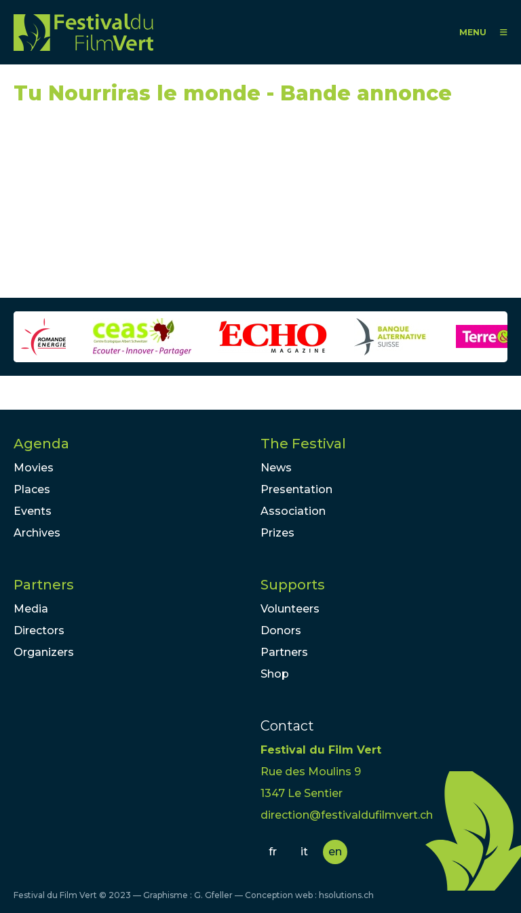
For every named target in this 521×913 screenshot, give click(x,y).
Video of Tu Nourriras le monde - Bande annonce (136, 207)
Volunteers (290, 608)
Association (293, 511)
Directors (39, 630)
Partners (44, 585)
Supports (292, 585)
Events (33, 511)
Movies (34, 467)
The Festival (303, 443)
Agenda (41, 443)
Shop (274, 673)
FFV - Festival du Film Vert (83, 32)
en (335, 851)
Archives (37, 532)
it (304, 851)
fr (273, 851)
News (276, 467)
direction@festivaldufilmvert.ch (346, 815)
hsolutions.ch (346, 895)
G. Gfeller (213, 895)
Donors (280, 630)
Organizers (44, 652)
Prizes (277, 532)
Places (32, 489)
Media (31, 608)
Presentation (296, 489)
